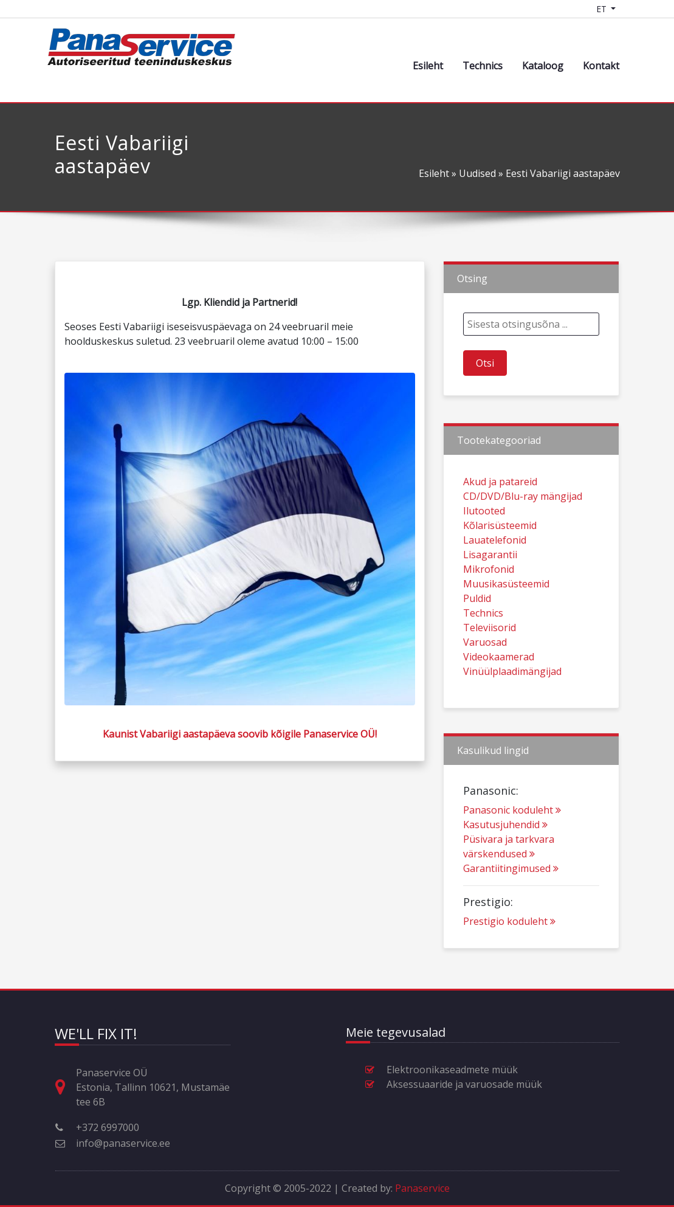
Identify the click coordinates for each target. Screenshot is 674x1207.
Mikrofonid (488, 597)
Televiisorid (489, 655)
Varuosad (485, 670)
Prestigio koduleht (509, 949)
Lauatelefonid (494, 568)
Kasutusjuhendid (505, 852)
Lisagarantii (490, 582)
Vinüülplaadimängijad (512, 699)
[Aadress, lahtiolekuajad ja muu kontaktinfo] (65, 1087)
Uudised (477, 173)
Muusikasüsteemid (506, 611)
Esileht (428, 65)
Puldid (477, 626)
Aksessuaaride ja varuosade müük (464, 1084)
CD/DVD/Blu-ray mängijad (522, 524)
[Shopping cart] (634, 9)
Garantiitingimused (511, 896)
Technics (483, 65)
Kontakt (601, 65)
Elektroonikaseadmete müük (452, 1069)
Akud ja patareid (500, 509)
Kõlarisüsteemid (500, 553)
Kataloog (542, 65)
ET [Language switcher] (602, 9)
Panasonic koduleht (512, 838)
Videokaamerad (498, 684)
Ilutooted (484, 538)
